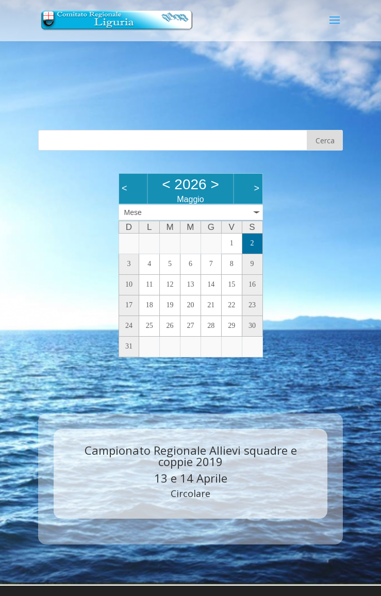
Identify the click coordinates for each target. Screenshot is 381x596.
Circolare (190, 493)
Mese (133, 212)
